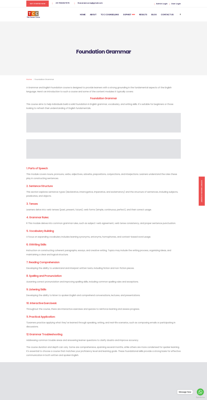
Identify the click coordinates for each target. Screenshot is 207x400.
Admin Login (162, 3)
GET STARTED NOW (37, 3)
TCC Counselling (110, 14)
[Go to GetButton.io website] (200, 397)
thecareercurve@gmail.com (90, 3)
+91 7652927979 (62, 3)
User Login (176, 3)
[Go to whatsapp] (200, 391)
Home (83, 14)
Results (143, 14)
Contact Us (167, 14)
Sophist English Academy (202, 191)
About (93, 14)
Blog (154, 14)
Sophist (129, 14)
